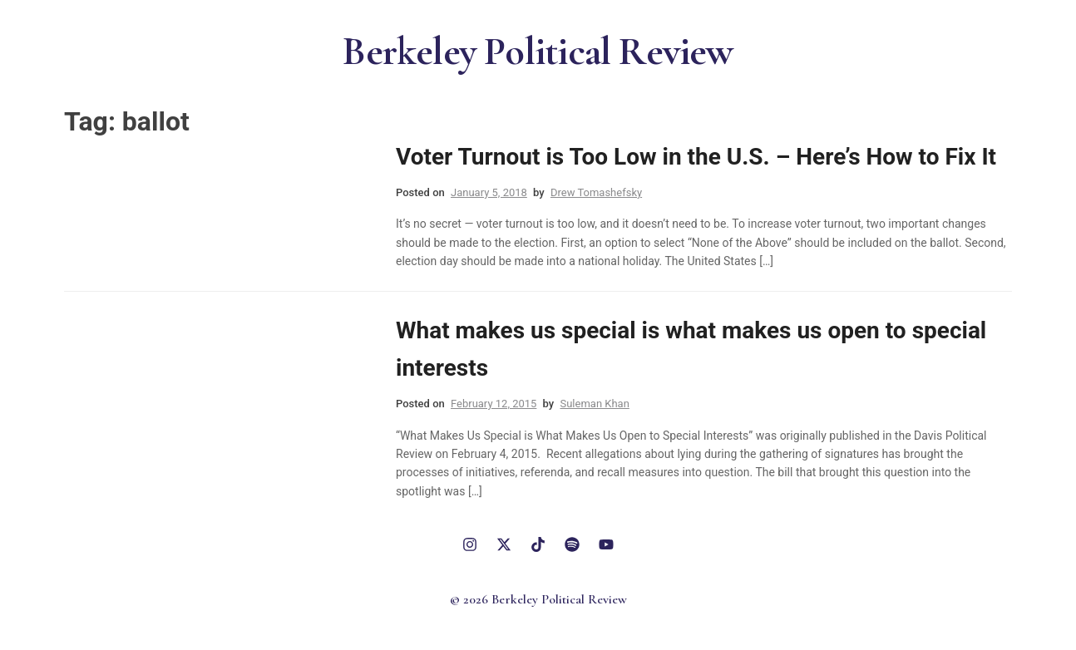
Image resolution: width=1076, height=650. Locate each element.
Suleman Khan (594, 403)
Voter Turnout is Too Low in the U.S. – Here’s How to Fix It (696, 156)
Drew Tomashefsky (596, 192)
